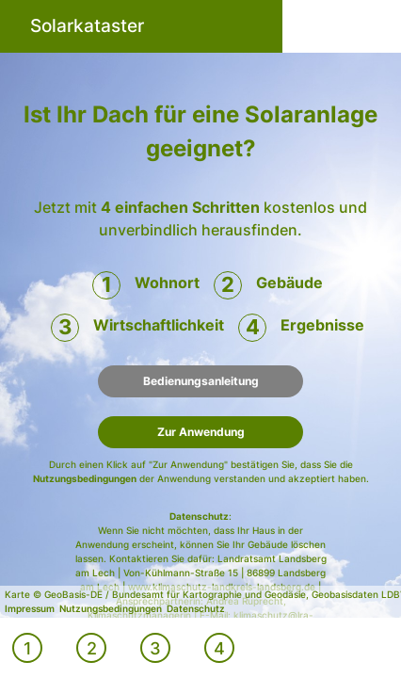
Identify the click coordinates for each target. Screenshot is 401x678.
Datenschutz (199, 516)
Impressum (30, 608)
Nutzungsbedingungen (84, 478)
